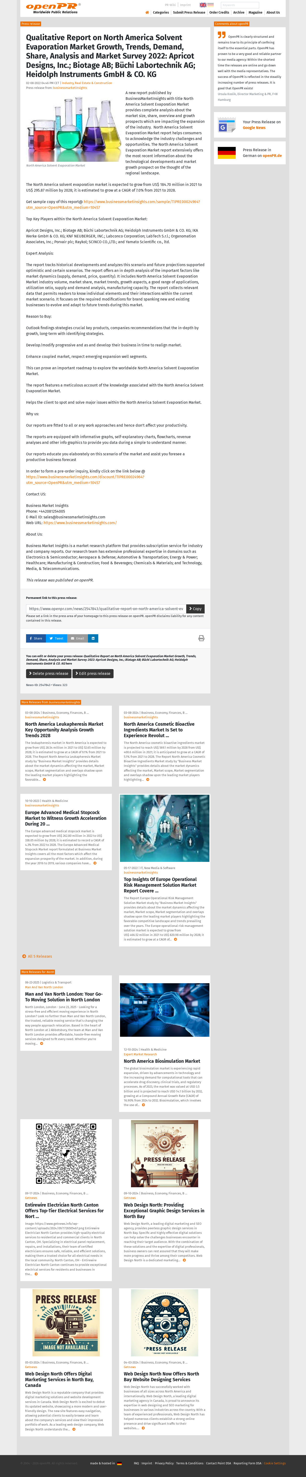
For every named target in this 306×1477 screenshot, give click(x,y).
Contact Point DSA (218, 1463)
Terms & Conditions (189, 1463)
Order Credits (219, 13)
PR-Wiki (170, 5)
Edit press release (93, 673)
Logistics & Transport (56, 982)
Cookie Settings (275, 1463)
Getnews (31, 1198)
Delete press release (48, 673)
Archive (239, 13)
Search (269, 5)
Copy (195, 609)
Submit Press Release (189, 13)
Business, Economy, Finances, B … (66, 712)
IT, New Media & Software (157, 868)
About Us (273, 13)
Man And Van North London (44, 987)
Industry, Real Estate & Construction (87, 83)
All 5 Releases (36, 956)
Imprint (185, 5)
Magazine (255, 13)
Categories (161, 13)
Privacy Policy (164, 1463)
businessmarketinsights (70, 88)
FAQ (136, 1463)
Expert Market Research (140, 1054)
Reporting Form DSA (247, 1463)
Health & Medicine (55, 801)
